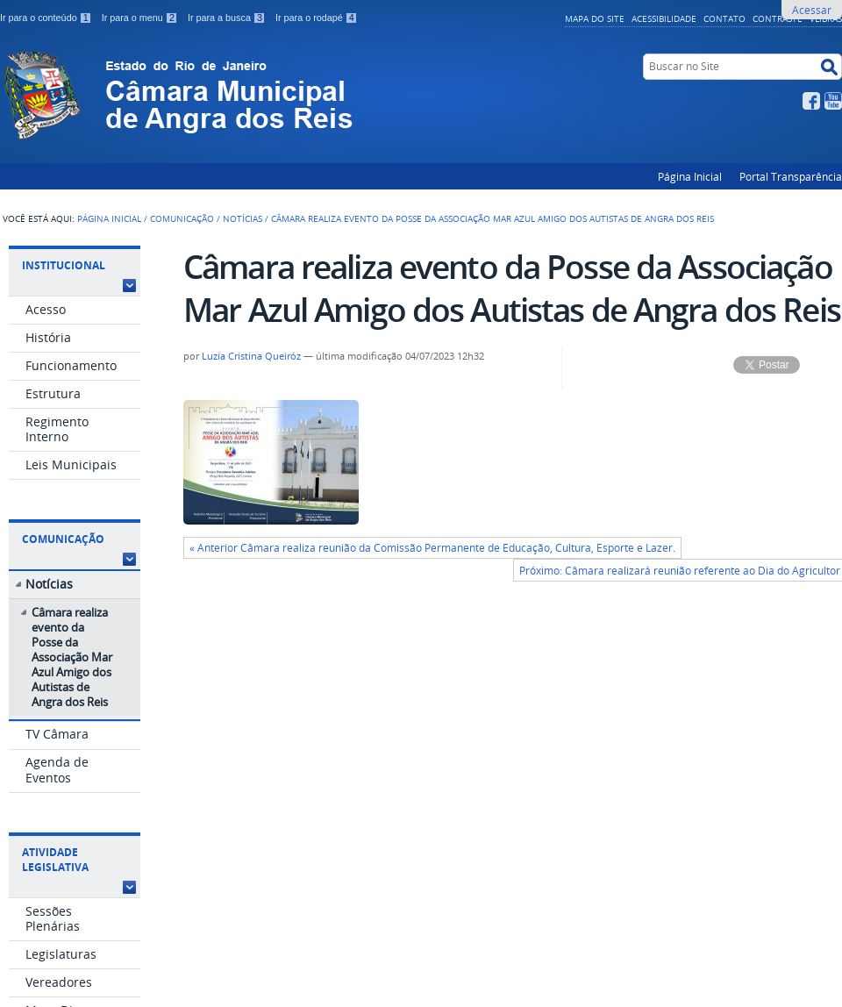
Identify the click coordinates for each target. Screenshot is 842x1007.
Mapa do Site (594, 18)
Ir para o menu (141, 17)
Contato (724, 18)
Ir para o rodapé (316, 17)
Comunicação (182, 218)
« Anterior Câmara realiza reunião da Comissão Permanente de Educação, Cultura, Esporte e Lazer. (432, 547)
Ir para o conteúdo (47, 17)
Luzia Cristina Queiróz (251, 356)
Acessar (811, 10)
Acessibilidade (664, 18)
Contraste (778, 18)
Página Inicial (690, 176)
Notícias (242, 218)
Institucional (63, 265)
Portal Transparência (790, 176)
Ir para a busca (228, 17)
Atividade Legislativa (55, 860)
